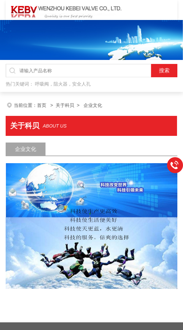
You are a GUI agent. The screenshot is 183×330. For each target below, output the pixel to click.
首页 (50, 105)
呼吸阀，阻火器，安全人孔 (64, 83)
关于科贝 (72, 105)
